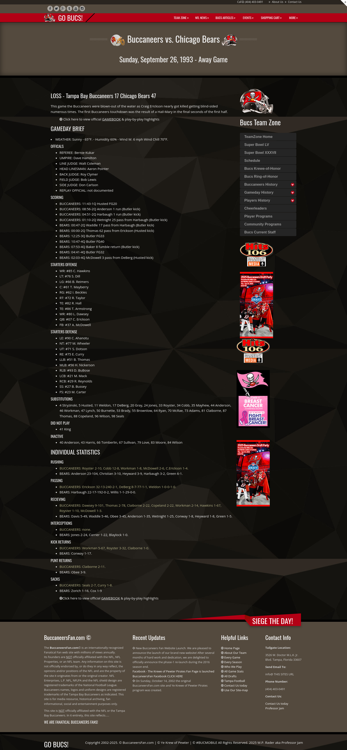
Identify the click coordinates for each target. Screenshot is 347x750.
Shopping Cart (271, 17)
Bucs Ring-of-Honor (261, 176)
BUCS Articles (225, 17)
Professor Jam (274, 708)
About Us (277, 2)
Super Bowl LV (256, 145)
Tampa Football (234, 681)
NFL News (202, 17)
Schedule (252, 160)
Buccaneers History (261, 184)
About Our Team (235, 653)
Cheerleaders (255, 208)
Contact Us (294, 2)
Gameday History (259, 192)
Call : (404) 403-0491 (250, 2)
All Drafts (230, 676)
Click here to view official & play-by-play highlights (111, 119)
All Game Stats (233, 671)
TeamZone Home (258, 137)
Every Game (232, 657)
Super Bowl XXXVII (260, 153)
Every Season (233, 662)
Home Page (232, 648)
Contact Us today (235, 685)
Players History (257, 200)
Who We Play (233, 667)
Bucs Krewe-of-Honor (262, 168)
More (293, 17)
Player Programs (258, 216)
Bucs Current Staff (260, 232)
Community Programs (262, 224)
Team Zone (181, 17)
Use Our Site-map (236, 690)
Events (247, 17)
